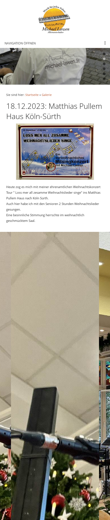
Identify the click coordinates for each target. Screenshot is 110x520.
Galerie (47, 95)
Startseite (32, 95)
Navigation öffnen (20, 43)
